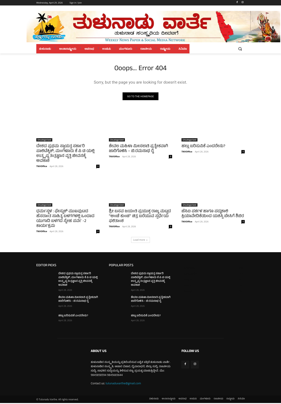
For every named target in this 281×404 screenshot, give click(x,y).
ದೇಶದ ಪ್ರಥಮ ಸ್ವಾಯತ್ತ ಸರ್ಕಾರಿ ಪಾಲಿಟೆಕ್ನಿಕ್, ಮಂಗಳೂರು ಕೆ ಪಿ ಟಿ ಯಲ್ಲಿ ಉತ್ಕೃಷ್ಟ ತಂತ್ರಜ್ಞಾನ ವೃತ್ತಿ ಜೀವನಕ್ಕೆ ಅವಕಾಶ (65, 155)
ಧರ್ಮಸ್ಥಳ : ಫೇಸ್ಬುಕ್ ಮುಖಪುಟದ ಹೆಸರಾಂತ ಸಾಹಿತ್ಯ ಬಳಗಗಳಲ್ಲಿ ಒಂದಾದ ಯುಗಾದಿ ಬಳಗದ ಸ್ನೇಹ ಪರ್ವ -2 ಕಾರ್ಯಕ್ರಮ (65, 220)
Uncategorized (44, 141)
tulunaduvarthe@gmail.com (123, 384)
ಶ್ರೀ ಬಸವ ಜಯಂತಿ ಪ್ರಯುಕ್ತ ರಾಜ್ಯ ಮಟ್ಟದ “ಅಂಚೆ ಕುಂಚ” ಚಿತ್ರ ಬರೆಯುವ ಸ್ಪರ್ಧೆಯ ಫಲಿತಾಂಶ (140, 217)
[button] (240, 48)
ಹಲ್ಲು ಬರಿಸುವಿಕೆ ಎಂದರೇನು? (203, 147)
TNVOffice (41, 167)
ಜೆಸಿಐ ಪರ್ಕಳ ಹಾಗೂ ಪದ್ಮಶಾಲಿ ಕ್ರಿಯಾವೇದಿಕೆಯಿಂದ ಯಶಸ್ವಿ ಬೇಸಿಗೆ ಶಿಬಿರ (212, 215)
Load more (140, 241)
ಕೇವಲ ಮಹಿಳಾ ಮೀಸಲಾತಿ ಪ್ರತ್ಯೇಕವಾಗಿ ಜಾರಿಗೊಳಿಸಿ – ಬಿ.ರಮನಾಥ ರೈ (138, 150)
